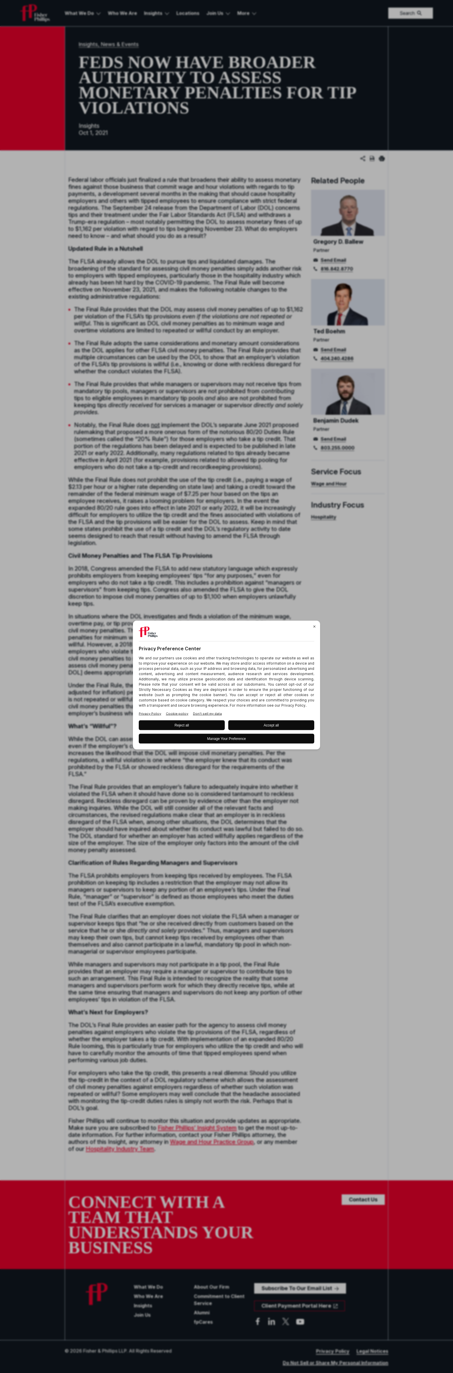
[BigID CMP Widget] (226, 686)
